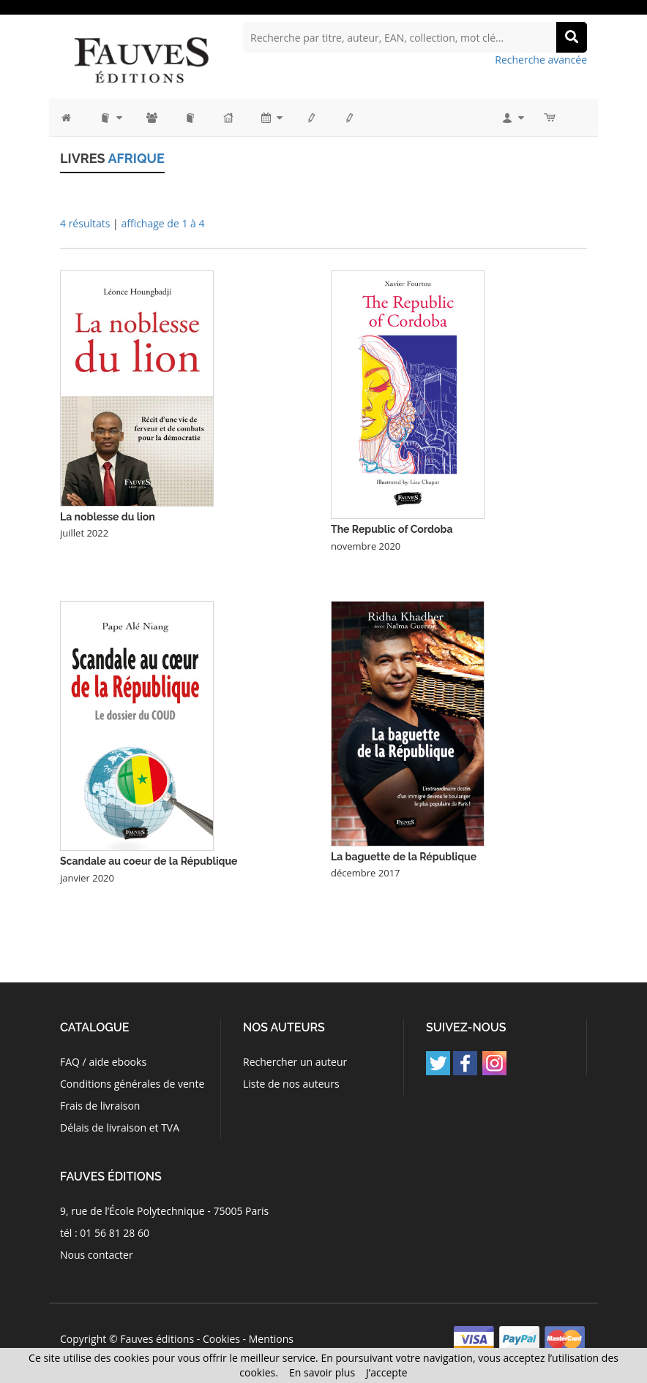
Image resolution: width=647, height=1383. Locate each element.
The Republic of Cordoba (391, 529)
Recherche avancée (541, 60)
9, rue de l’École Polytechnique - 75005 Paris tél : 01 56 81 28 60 (164, 1222)
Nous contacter (96, 1255)
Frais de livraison (100, 1106)
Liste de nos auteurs (291, 1084)
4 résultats (85, 223)
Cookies (221, 1339)
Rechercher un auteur (295, 1062)
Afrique (136, 158)
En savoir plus (322, 1372)
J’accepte (387, 1372)
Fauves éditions (157, 1339)
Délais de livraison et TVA (119, 1127)
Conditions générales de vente (132, 1084)
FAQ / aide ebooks (103, 1062)
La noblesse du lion (107, 517)
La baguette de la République (403, 857)
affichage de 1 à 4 (162, 223)
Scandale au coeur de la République (148, 861)
